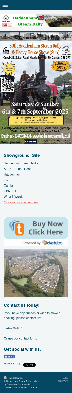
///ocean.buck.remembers (21, 202)
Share (9, 356)
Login (65, 377)
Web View (63, 380)
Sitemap (18, 378)
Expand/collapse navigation (36, 5)
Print (8, 378)
